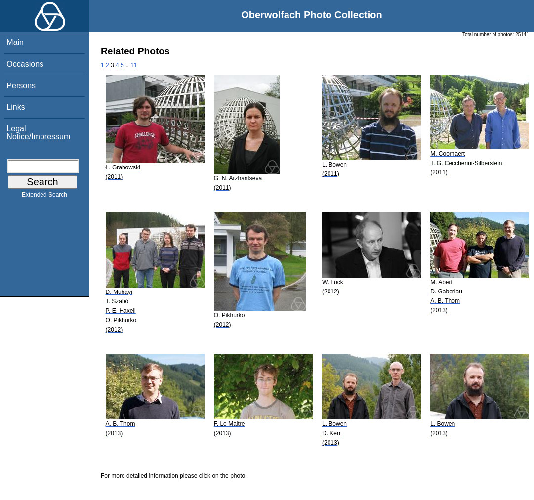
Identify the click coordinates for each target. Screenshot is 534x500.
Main (15, 42)
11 (133, 65)
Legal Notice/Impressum (38, 133)
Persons (21, 86)
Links (15, 107)
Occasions (24, 64)
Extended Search (44, 197)
